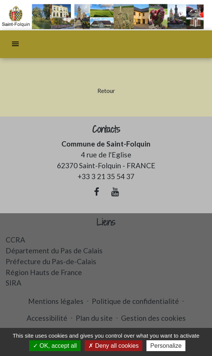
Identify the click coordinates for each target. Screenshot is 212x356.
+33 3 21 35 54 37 (106, 176)
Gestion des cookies (153, 318)
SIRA (13, 282)
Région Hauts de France (44, 272)
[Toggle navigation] (15, 44)
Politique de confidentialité (135, 301)
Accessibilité (47, 318)
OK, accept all (55, 346)
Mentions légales (56, 301)
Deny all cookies (113, 346)
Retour (106, 90)
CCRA (15, 239)
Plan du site (94, 318)
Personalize (166, 346)
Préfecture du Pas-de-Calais (51, 261)
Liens (106, 222)
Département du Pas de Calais (54, 250)
